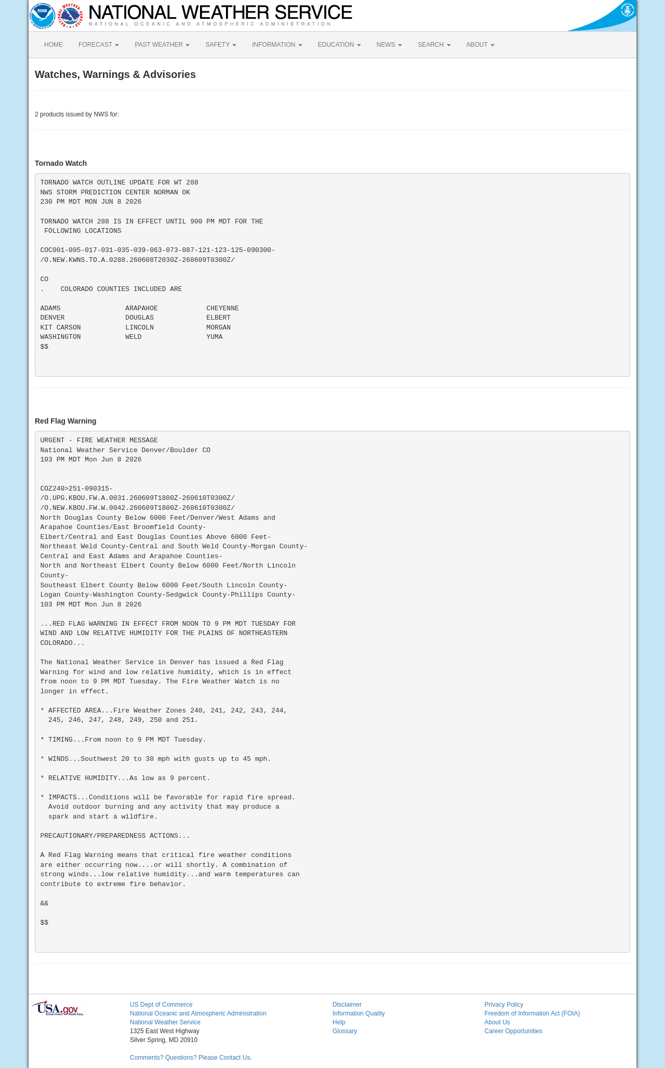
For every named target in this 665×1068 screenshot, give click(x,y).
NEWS (389, 44)
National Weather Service (165, 1022)
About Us (497, 1022)
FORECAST (98, 44)
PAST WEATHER (162, 44)
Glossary (344, 1031)
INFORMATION (277, 44)
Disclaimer (347, 1004)
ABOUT (481, 44)
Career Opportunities (513, 1031)
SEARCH (434, 44)
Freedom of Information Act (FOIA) (532, 1013)
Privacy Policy (504, 1004)
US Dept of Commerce (161, 1004)
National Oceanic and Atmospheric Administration (198, 1013)
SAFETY (220, 44)
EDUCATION (339, 44)
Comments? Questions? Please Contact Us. (191, 1057)
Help (338, 1022)
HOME (53, 44)
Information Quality (358, 1013)
